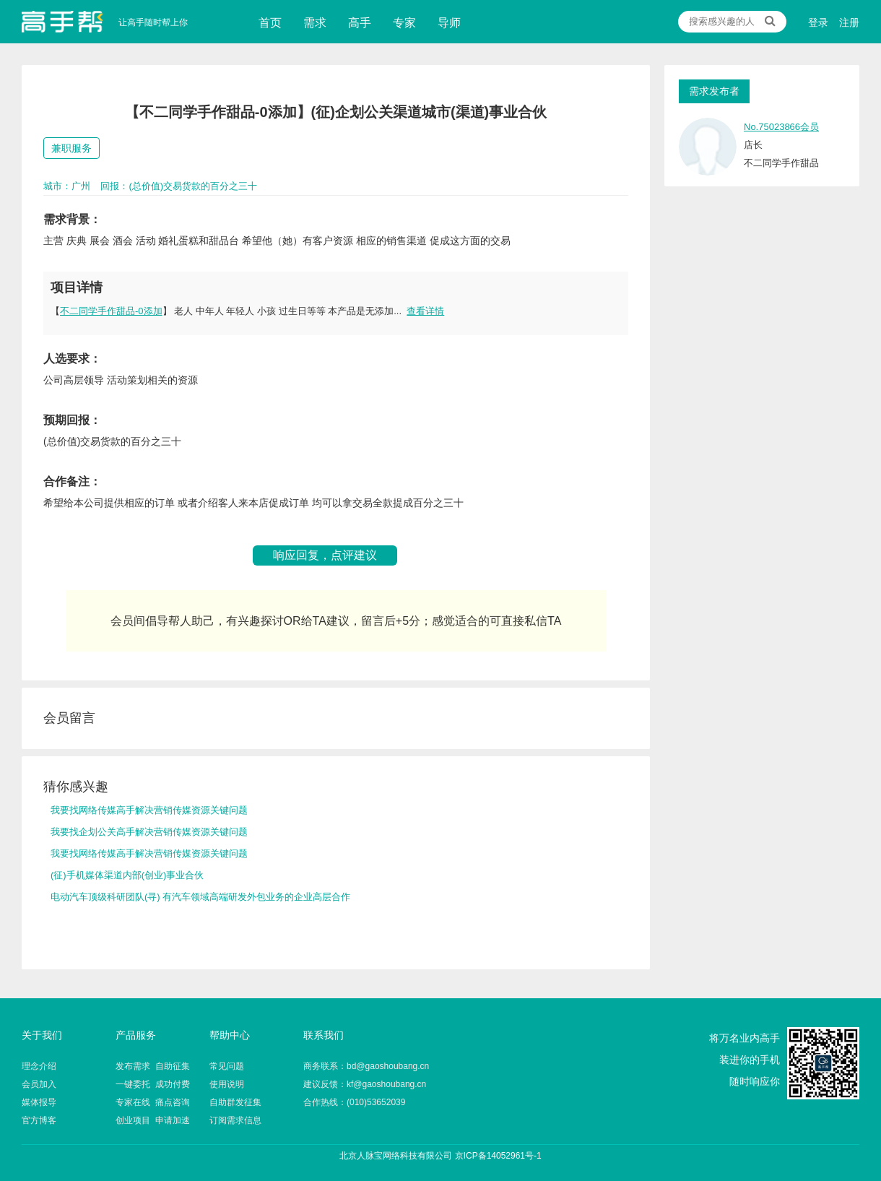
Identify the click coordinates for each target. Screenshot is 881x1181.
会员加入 (39, 1084)
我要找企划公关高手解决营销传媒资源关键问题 (149, 831)
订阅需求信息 (235, 1120)
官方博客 (39, 1120)
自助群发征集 (235, 1102)
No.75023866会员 (781, 126)
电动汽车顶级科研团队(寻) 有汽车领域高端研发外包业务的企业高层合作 (200, 896)
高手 (359, 23)
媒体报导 (39, 1102)
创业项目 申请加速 (153, 1120)
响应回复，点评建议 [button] (325, 555)
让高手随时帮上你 (62, 22)
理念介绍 (39, 1066)
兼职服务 (71, 148)
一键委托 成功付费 (153, 1084)
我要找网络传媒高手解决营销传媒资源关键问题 (149, 810)
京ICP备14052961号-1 (498, 1156)
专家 (404, 23)
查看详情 (425, 311)
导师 (449, 23)
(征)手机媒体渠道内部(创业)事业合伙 (127, 875)
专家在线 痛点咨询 (153, 1102)
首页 (270, 23)
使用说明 (226, 1084)
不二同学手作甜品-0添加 (111, 311)
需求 (314, 23)
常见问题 (226, 1066)
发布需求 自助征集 (153, 1066)
